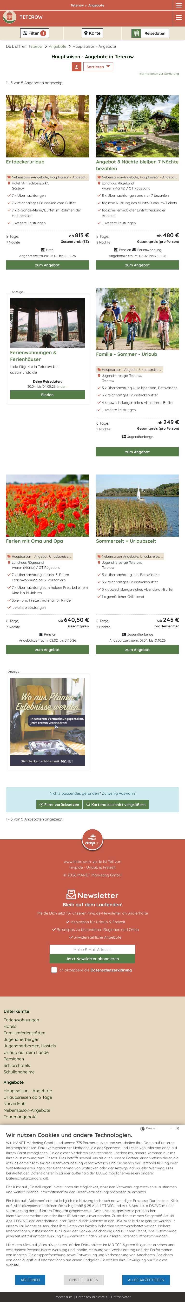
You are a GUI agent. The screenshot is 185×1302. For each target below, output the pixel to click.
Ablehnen (30, 1279)
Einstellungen (83, 1279)
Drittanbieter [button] (121, 1297)
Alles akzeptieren (146, 1279)
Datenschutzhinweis (91, 1297)
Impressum (63, 1297)
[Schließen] (177, 1128)
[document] (92, 1203)
